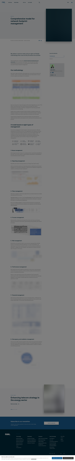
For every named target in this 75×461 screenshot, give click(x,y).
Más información (34, 459)
